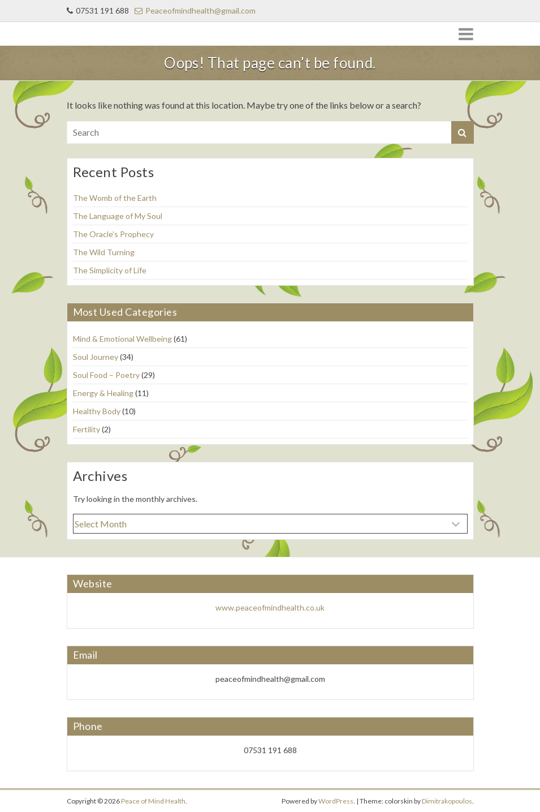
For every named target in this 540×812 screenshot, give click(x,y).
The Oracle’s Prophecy (113, 234)
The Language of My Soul (117, 216)
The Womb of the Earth (115, 198)
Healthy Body (96, 411)
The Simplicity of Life (109, 270)
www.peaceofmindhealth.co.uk (270, 607)
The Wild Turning (104, 252)
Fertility (86, 429)
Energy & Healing (103, 393)
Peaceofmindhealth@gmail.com (195, 10)
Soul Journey (95, 357)
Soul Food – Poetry (106, 375)
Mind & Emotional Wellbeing (122, 338)
